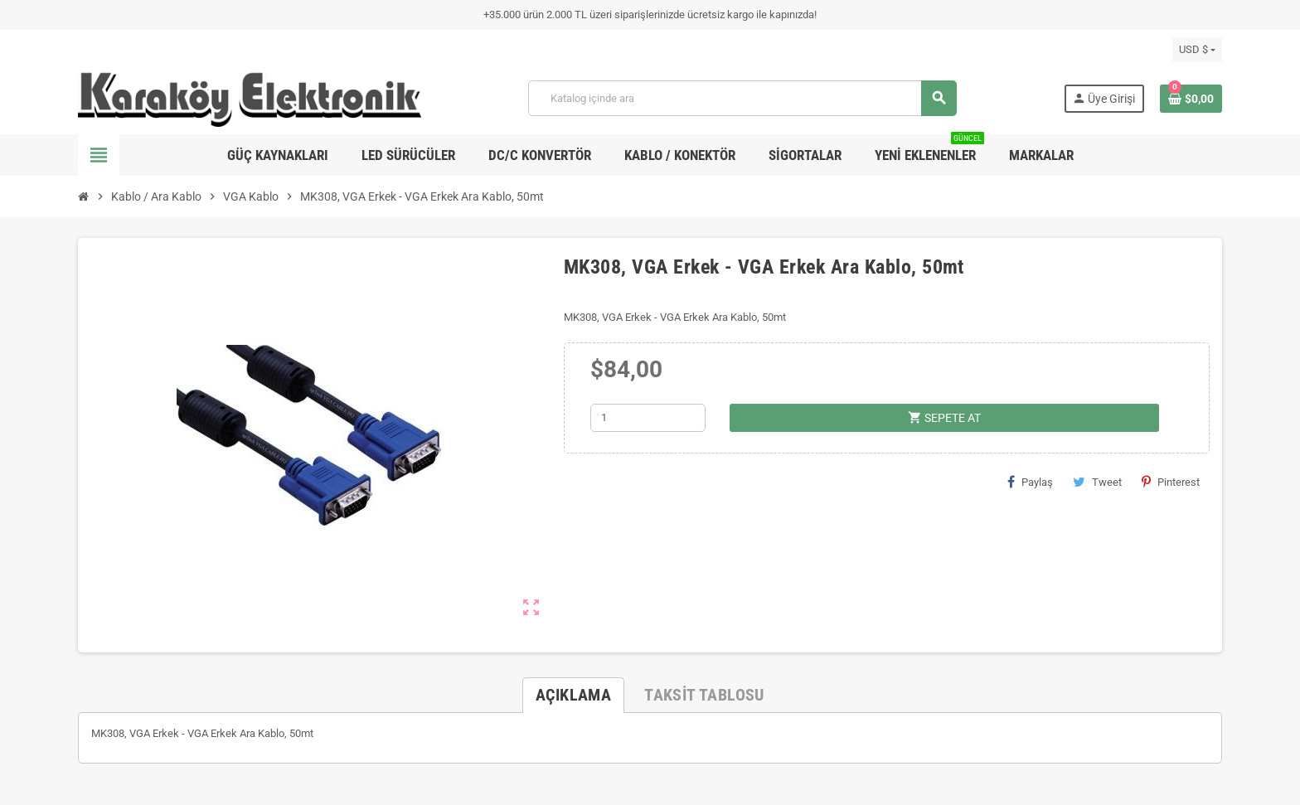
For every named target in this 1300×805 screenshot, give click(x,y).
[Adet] (648, 418)
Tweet (1097, 481)
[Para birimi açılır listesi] (1197, 49)
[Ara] (742, 98)
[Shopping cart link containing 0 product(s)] (1191, 99)
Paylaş (1030, 481)
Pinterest (1171, 481)
